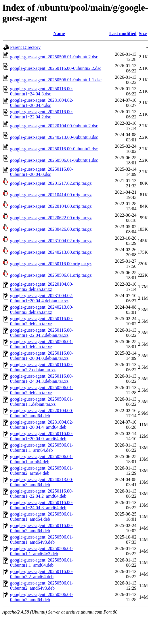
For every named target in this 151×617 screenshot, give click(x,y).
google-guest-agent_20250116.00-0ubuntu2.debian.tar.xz (41, 321)
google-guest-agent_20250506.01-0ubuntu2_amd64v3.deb (41, 586)
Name (59, 33)
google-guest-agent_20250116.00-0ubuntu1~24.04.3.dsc (41, 91)
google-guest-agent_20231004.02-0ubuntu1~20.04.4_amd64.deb (41, 425)
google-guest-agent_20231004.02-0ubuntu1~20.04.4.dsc (41, 103)
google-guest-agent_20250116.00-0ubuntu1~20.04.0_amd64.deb (41, 436)
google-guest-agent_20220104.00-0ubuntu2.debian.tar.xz (41, 287)
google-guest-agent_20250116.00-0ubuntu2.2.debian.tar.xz (41, 367)
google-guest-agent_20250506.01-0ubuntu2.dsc (54, 56)
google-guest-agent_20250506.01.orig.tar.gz (51, 275)
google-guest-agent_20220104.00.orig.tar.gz (51, 206)
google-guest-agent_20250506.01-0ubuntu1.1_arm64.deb (41, 448)
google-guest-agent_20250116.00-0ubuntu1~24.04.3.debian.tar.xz (41, 379)
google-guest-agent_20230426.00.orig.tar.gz (51, 229)
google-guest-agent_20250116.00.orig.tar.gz (50, 263)
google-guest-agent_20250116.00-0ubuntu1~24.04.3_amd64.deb (41, 505)
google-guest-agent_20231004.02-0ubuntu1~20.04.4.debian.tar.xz (41, 298)
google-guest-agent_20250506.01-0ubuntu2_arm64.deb (41, 471)
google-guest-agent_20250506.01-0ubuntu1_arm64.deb (41, 459)
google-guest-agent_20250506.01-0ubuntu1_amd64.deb (41, 517)
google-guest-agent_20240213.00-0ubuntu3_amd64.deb (41, 482)
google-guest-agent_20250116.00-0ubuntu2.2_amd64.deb (41, 574)
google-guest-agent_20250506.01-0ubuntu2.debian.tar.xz (41, 390)
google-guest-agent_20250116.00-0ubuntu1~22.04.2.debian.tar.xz (41, 333)
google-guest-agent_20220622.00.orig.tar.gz (51, 217)
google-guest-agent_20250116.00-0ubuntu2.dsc (54, 148)
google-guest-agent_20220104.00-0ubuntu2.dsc (54, 125)
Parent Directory (25, 47)
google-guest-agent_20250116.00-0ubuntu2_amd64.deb (41, 528)
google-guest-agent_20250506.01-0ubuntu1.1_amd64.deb (41, 563)
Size (143, 33)
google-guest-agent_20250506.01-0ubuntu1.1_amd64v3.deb (41, 551)
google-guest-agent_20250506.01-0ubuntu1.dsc (54, 160)
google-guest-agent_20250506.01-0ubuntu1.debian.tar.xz (41, 344)
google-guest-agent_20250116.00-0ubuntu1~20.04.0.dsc (41, 172)
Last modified (123, 33)
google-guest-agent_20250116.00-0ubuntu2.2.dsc (55, 68)
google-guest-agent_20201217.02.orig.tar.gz (51, 183)
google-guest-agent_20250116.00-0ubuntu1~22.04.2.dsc (41, 114)
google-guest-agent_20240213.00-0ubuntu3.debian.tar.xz (41, 310)
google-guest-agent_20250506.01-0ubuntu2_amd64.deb (41, 597)
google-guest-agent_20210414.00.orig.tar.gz (51, 194)
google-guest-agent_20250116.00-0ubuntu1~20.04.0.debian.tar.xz (41, 356)
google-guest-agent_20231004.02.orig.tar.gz (51, 240)
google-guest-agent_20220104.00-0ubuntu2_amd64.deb (41, 413)
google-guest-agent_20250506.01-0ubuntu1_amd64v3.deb (41, 540)
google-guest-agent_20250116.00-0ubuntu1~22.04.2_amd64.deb (41, 494)
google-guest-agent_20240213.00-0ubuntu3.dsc (54, 137)
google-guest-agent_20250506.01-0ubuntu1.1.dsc (56, 79)
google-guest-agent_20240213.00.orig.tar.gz (51, 252)
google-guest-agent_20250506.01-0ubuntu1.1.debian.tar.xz (41, 402)
